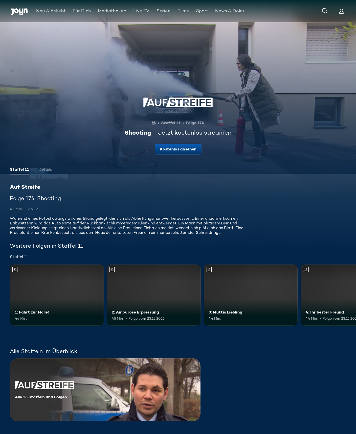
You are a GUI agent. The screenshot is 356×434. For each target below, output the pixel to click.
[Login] (341, 11)
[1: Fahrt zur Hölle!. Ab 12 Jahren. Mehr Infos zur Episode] (57, 295)
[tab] (19, 170)
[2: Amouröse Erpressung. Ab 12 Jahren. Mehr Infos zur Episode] (154, 295)
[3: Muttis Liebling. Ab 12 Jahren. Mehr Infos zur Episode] (251, 295)
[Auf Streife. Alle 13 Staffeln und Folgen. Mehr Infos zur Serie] (105, 389)
